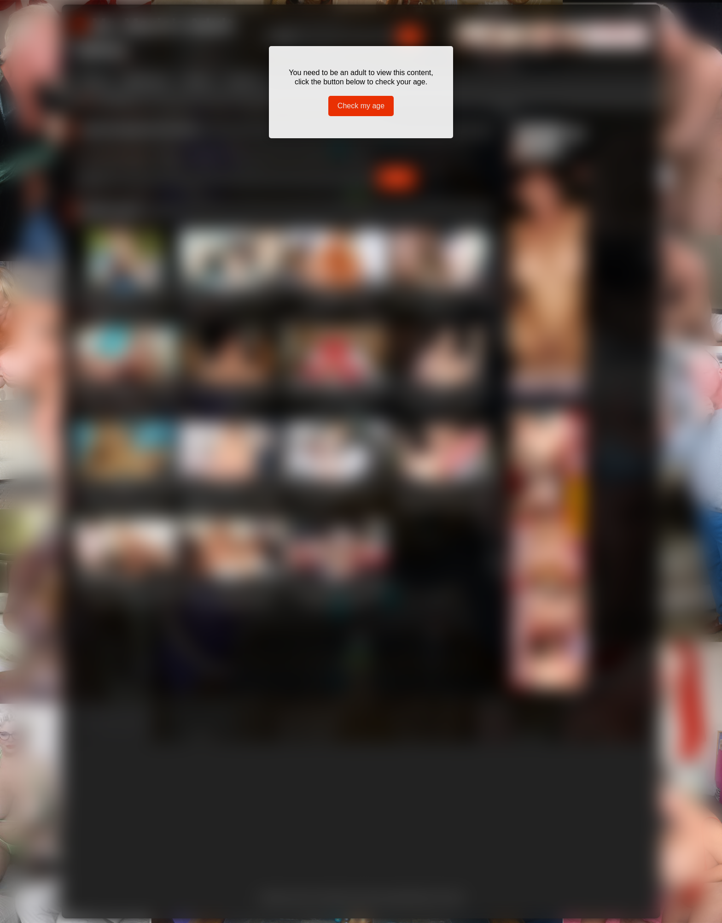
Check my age (361, 106)
